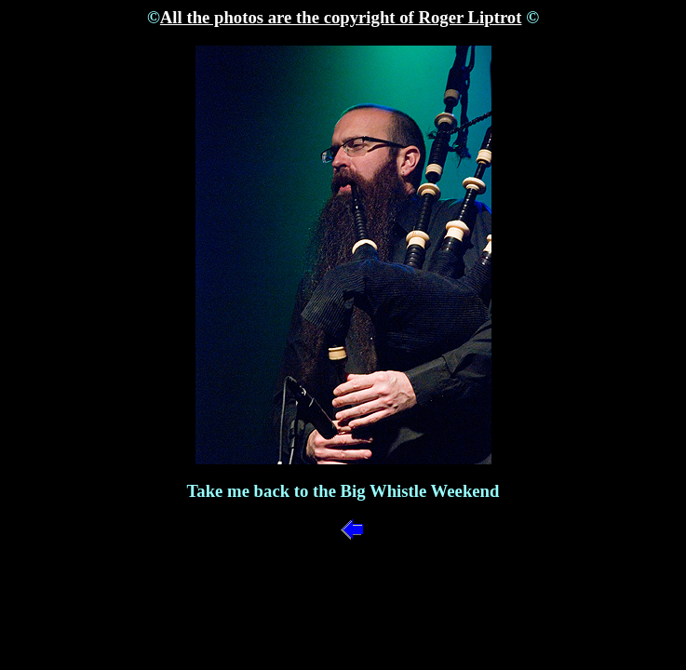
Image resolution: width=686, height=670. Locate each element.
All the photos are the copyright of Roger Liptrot (341, 17)
